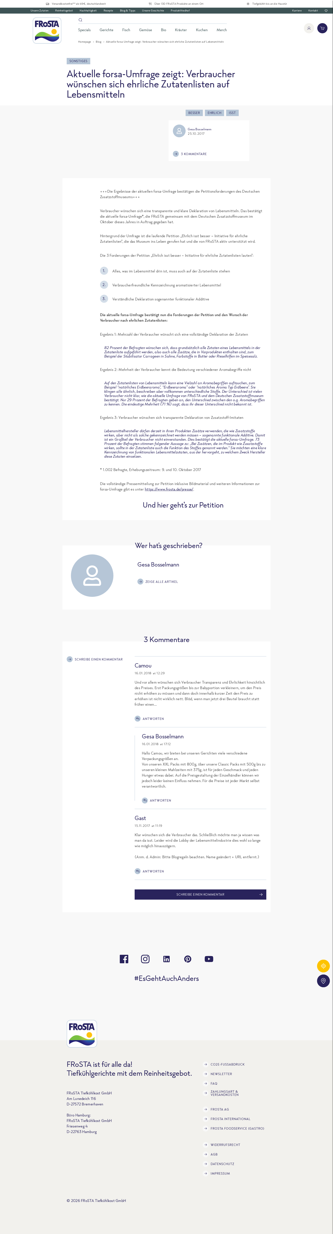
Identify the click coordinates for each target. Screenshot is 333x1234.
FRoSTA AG (216, 1109)
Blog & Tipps (127, 10)
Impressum (216, 1174)
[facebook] (124, 959)
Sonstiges (78, 61)
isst (232, 113)
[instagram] (145, 959)
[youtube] (209, 959)
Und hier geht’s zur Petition (183, 505)
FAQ (210, 1084)
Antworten (149, 719)
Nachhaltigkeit (88, 10)
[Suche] (152, 21)
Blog (98, 41)
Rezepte (108, 10)
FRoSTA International (227, 1119)
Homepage (84, 41)
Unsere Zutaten (39, 10)
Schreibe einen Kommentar (95, 659)
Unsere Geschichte (153, 10)
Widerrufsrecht (221, 1145)
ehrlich (215, 113)
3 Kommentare (190, 154)
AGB (210, 1154)
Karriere (296, 10)
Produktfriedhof (180, 10)
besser (194, 113)
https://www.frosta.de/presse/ (169, 489)
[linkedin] (166, 959)
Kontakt (313, 10)
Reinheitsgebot (64, 10)
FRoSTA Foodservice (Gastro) (233, 1129)
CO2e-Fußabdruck (224, 1064)
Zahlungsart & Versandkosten (221, 1093)
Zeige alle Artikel (157, 582)
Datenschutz (218, 1164)
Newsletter (217, 1074)
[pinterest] (187, 959)
